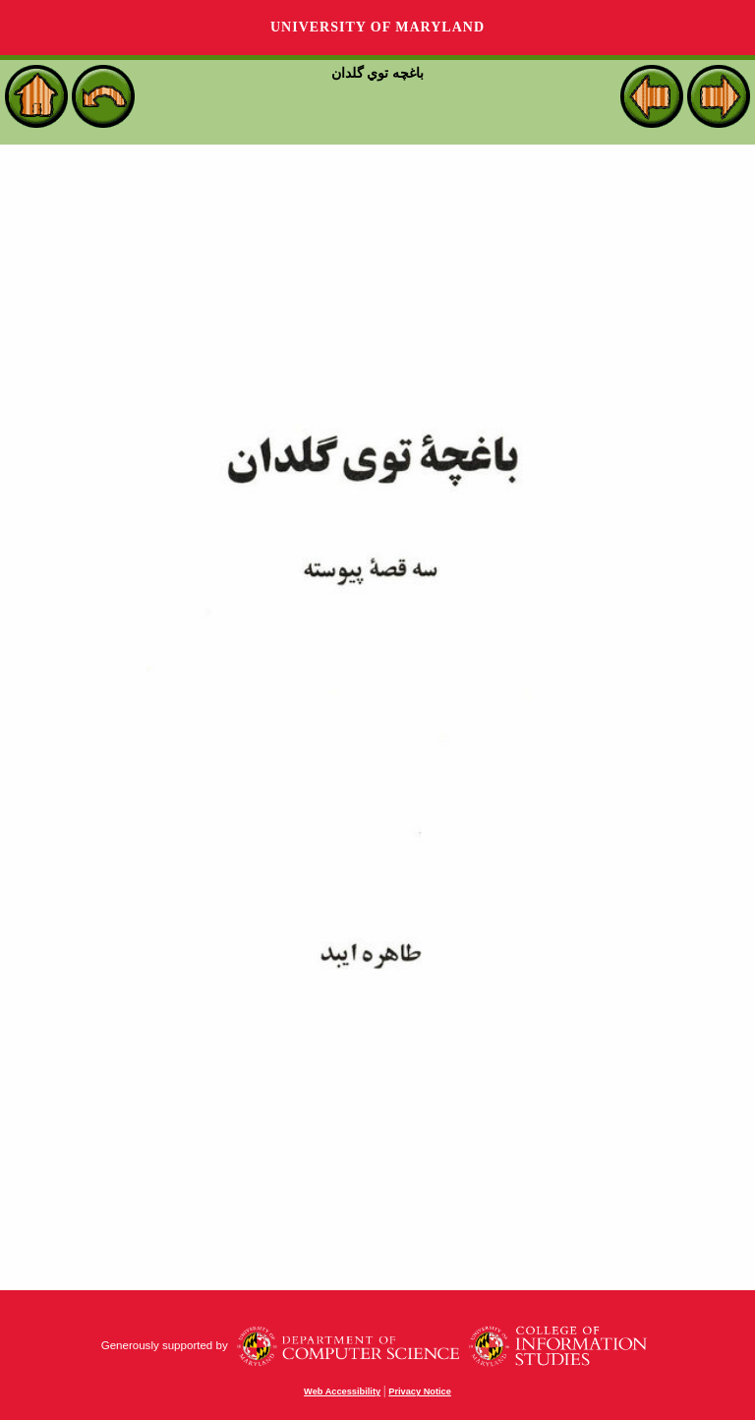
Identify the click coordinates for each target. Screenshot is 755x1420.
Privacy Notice (419, 1391)
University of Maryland (377, 27)
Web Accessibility (342, 1391)
